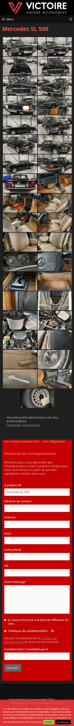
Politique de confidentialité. (30, 631)
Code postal (13, 549)
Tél (6, 566)
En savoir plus (63, 722)
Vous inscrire (31, 425)
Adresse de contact (19, 501)
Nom (9, 533)
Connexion (13, 425)
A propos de (12, 485)
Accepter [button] (48, 722)
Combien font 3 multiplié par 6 (27, 649)
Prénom (11, 517)
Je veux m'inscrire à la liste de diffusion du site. (38, 622)
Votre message (15, 582)
